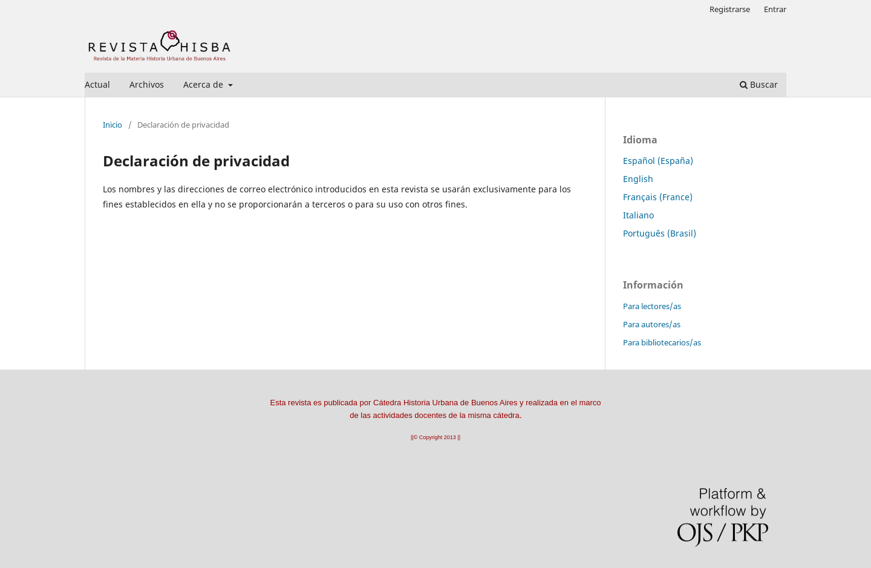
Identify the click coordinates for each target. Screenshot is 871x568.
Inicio (112, 124)
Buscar (759, 84)
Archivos (146, 84)
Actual (97, 84)
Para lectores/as (652, 306)
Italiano (638, 215)
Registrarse (730, 9)
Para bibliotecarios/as (662, 342)
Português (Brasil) (659, 233)
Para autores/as (651, 324)
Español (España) (658, 160)
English (638, 178)
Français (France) (658, 197)
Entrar (775, 9)
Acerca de (204, 84)
